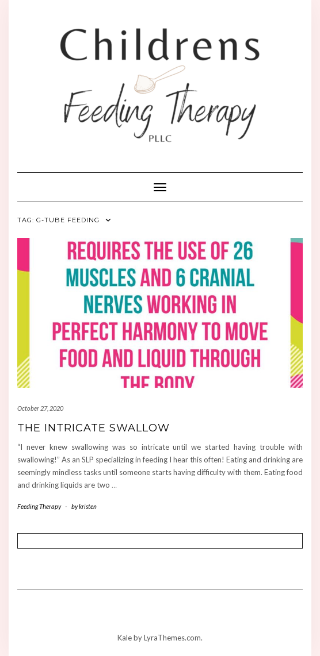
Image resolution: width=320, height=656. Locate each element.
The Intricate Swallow (93, 428)
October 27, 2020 (40, 408)
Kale (124, 637)
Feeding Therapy (39, 506)
